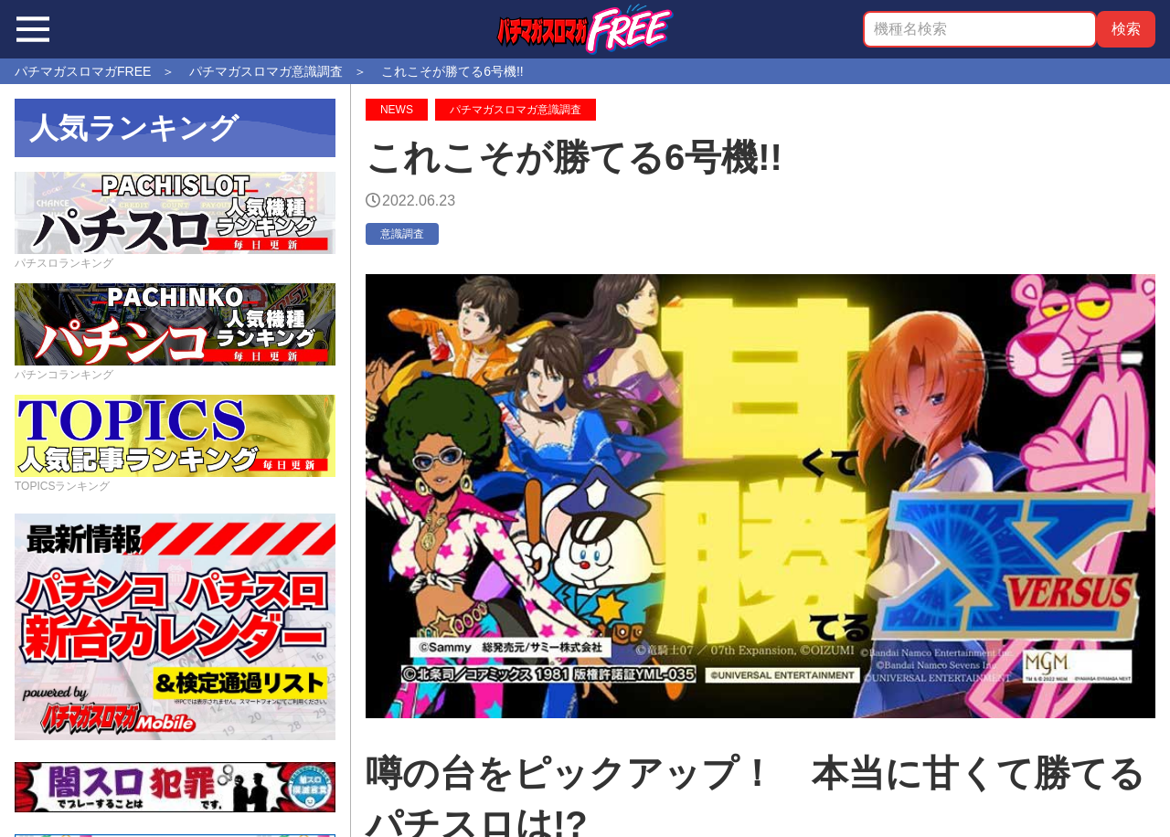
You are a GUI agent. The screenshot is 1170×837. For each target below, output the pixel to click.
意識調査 (402, 234)
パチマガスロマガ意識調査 (515, 109)
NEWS (396, 109)
